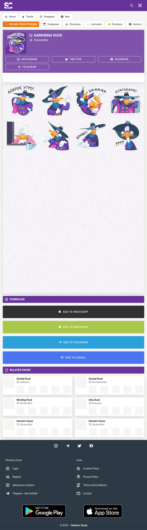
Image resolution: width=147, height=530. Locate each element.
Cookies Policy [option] (87, 468)
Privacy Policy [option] (87, 477)
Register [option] (13, 477)
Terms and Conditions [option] (91, 485)
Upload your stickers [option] (20, 485)
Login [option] (12, 468)
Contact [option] (84, 493)
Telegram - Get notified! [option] (21, 493)
